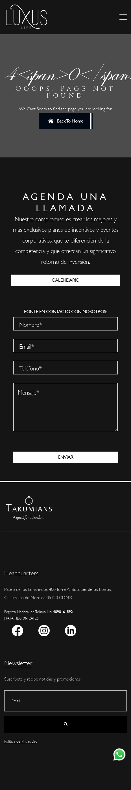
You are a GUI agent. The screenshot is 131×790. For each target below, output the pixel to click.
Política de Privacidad (20, 741)
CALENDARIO (65, 280)
